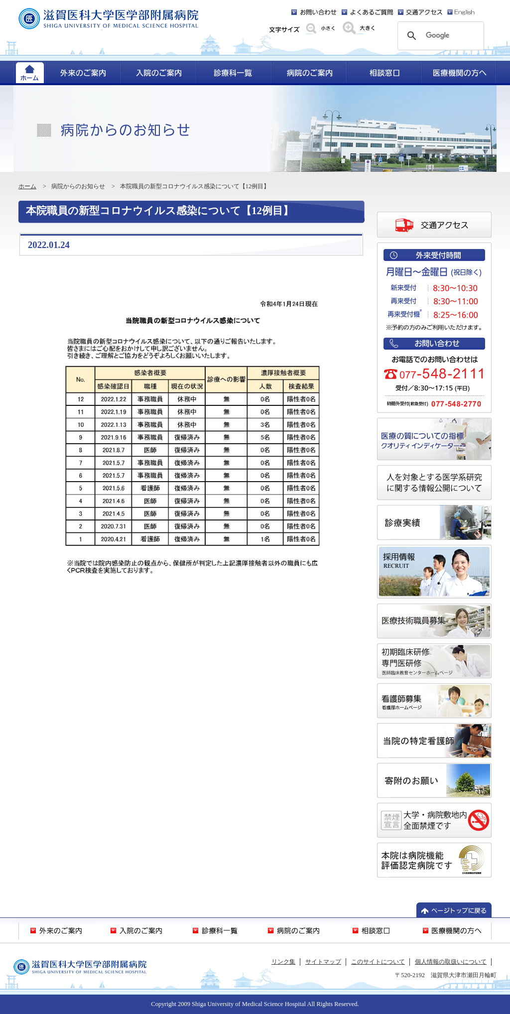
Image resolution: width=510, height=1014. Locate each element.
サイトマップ (323, 961)
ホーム (27, 186)
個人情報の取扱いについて (451, 961)
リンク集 (283, 961)
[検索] (439, 36)
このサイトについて (378, 961)
